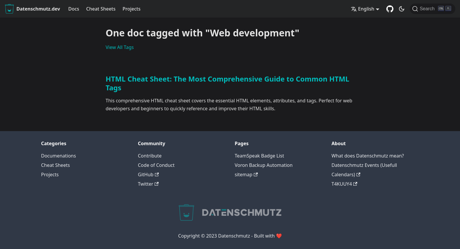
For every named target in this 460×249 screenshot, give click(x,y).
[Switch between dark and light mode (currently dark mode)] (401, 8)
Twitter (148, 184)
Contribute (150, 156)
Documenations (58, 156)
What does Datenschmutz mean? (368, 156)
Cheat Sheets (101, 9)
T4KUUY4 (344, 184)
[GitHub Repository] (390, 8)
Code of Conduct (156, 165)
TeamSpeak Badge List (259, 156)
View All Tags (120, 47)
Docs (73, 9)
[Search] (432, 9)
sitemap (246, 174)
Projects (132, 9)
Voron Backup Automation (263, 165)
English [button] (362, 9)
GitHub (148, 174)
